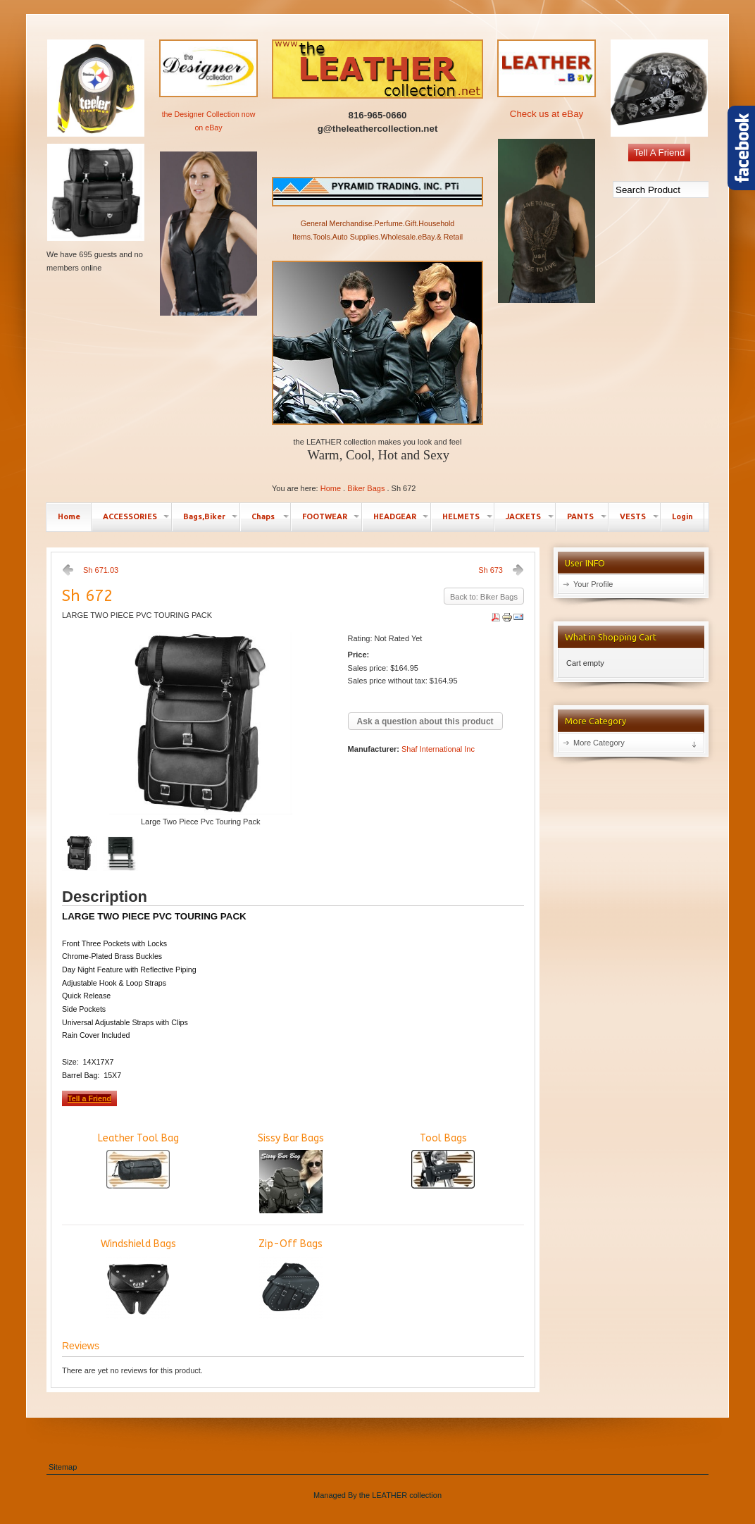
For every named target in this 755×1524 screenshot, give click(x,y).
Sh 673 (490, 570)
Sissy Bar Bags (291, 1172)
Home (330, 488)
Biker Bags (366, 488)
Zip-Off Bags (290, 1278)
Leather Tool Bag (138, 1160)
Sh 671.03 (100, 570)
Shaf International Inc (438, 749)
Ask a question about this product (425, 721)
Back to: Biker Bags (484, 597)
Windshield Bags (138, 1278)
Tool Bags (443, 1160)
